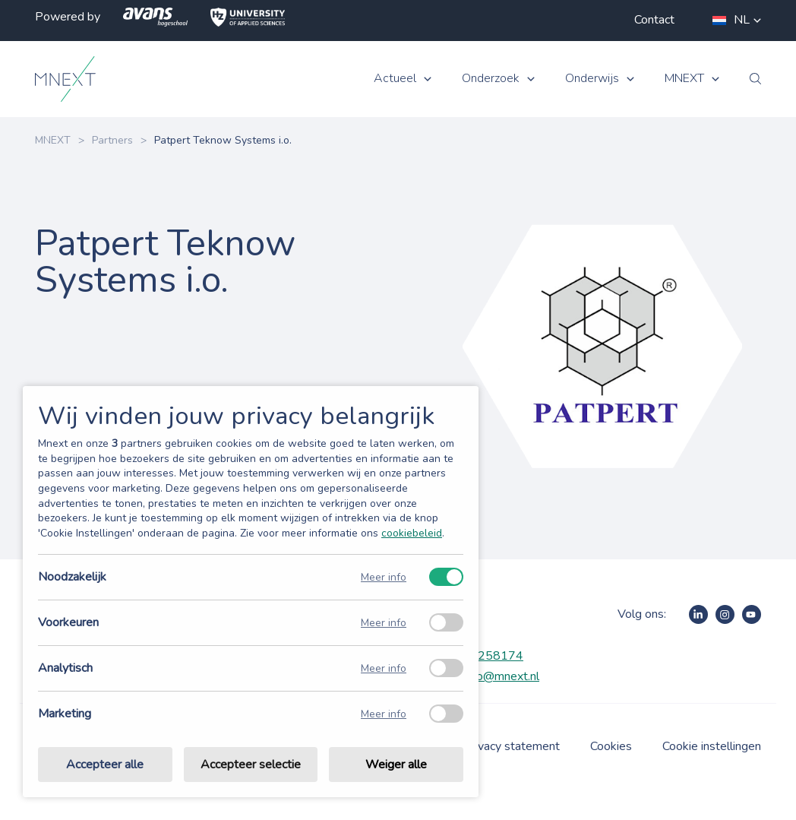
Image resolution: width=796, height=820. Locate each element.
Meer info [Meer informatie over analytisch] (383, 668)
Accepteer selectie (251, 764)
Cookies (611, 746)
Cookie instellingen (711, 746)
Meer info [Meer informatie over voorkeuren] (383, 623)
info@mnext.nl (501, 676)
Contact (654, 19)
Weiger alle (396, 764)
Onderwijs (592, 78)
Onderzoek (491, 78)
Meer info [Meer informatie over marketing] (383, 714)
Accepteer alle (105, 764)
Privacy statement (511, 746)
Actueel (395, 78)
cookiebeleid (411, 533)
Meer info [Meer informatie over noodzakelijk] (383, 577)
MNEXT (684, 78)
